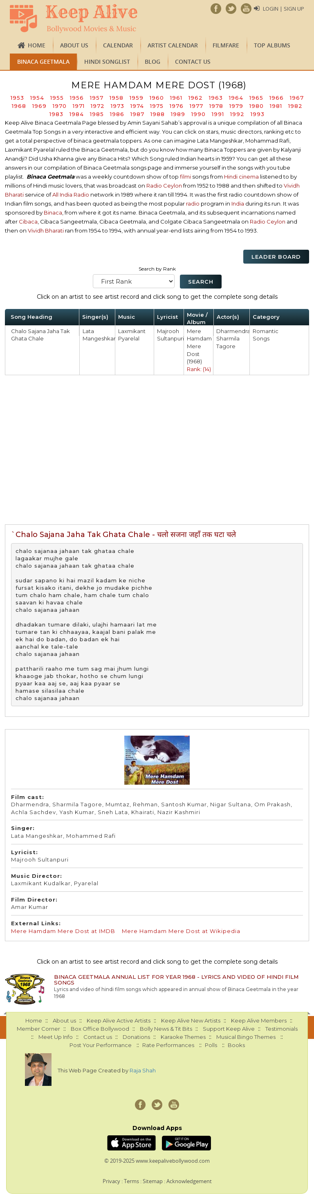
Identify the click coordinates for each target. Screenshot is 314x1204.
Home (36, 45)
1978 (216, 106)
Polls (211, 1045)
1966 (276, 97)
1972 (98, 106)
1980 (256, 106)
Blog (152, 61)
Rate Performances (168, 1045)
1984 (77, 114)
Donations (136, 1037)
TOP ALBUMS (272, 45)
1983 (56, 114)
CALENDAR (118, 45)
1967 (297, 97)
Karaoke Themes (183, 1037)
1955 (57, 97)
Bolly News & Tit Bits (166, 1028)
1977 (196, 106)
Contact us (193, 61)
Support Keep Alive (229, 1028)
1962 (195, 97)
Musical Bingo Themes (246, 1037)
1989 (178, 114)
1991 (218, 114)
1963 (216, 97)
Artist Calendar (173, 45)
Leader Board (276, 256)
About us (74, 45)
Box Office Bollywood (100, 1028)
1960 (157, 97)
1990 (198, 114)
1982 (295, 106)
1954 (37, 97)
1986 (117, 114)
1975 (157, 106)
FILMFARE (226, 45)
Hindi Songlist (107, 61)
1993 (258, 114)
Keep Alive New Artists (190, 1020)
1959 (137, 97)
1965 (256, 97)
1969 (39, 106)
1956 (77, 97)
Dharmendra (233, 331)
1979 (236, 106)
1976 (177, 106)
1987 (137, 114)
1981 (276, 106)
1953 (17, 97)
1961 (176, 97)
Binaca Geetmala (43, 61)
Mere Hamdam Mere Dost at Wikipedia (181, 931)
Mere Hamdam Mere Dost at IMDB (63, 931)
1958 (116, 97)
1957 (96, 97)
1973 (117, 106)
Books (236, 1045)
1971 (79, 106)
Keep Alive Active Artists (118, 1020)
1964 (236, 97)
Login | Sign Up (283, 8)
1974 (137, 106)
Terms (131, 1181)
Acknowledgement (189, 1181)
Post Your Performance (101, 1045)
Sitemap (153, 1181)
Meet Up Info (55, 1037)
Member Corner (38, 1028)
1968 (19, 106)
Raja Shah (143, 1070)
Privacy (111, 1181)
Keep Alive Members (259, 1020)
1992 (237, 114)
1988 (157, 114)
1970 (60, 106)
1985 (97, 114)
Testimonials (281, 1028)
